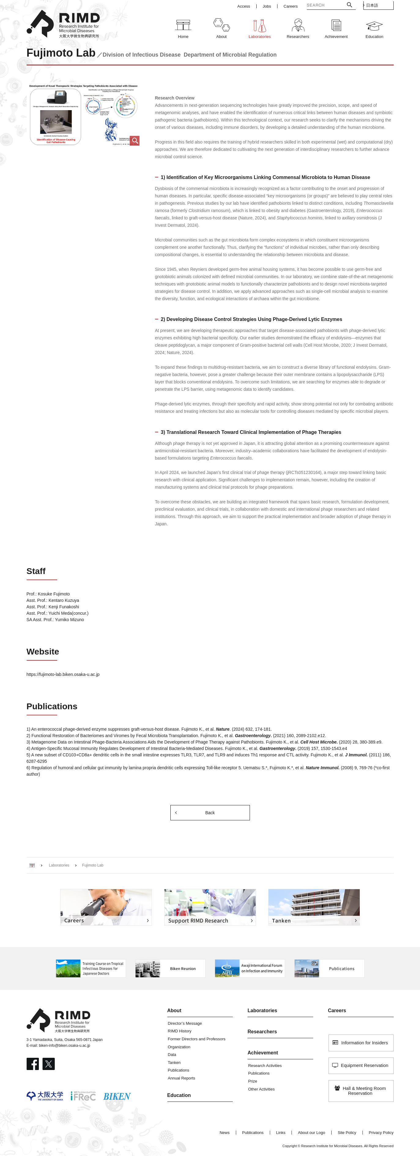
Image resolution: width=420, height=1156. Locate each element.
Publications (178, 1070)
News (225, 1132)
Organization (179, 1047)
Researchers (262, 1031)
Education (179, 1095)
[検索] (316, 5)
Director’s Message (185, 1023)
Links (280, 1132)
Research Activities (265, 1065)
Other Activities (261, 1089)
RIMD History (179, 1031)
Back (210, 812)
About (174, 1010)
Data (172, 1054)
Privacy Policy (381, 1132)
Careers (337, 1010)
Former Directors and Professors (197, 1039)
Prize (252, 1081)
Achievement (262, 1052)
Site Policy (347, 1132)
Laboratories (262, 1010)
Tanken (174, 1062)
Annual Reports (181, 1078)
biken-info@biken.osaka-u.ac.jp (64, 1045)
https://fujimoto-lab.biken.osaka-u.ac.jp (63, 674)
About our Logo (311, 1132)
